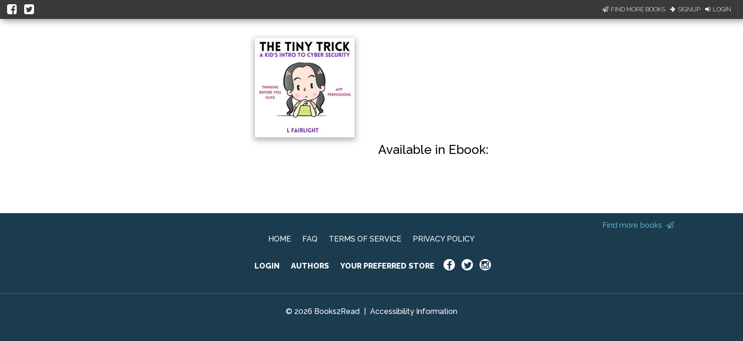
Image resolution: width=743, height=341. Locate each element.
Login (718, 9)
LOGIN (267, 265)
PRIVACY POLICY (444, 238)
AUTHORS (310, 265)
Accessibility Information (413, 311)
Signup (685, 9)
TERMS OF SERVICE (365, 238)
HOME (279, 238)
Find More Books (633, 9)
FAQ (309, 238)
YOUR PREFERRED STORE (387, 265)
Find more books (638, 225)
